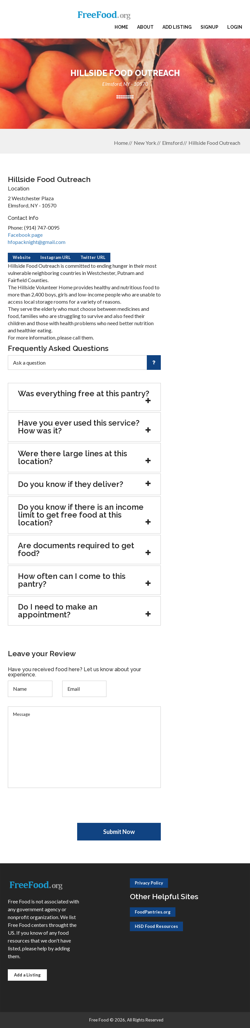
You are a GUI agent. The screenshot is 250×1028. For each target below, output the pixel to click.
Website (22, 257)
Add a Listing (27, 974)
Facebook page (25, 235)
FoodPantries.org (153, 912)
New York (145, 143)
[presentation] (57, 810)
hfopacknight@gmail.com (36, 242)
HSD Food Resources (156, 926)
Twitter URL (92, 257)
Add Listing (177, 27)
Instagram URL (55, 257)
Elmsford (172, 143)
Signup (209, 27)
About (145, 27)
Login (234, 27)
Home (121, 27)
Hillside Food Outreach (214, 143)
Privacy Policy (149, 882)
